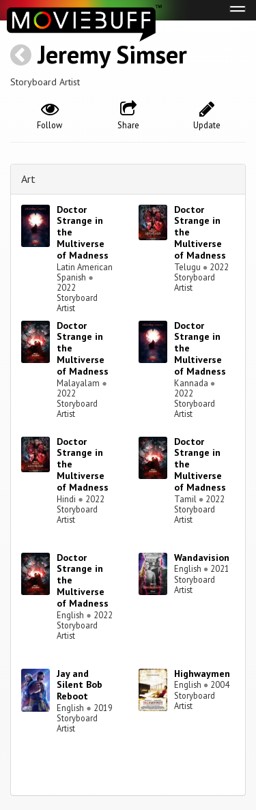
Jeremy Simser (112, 54)
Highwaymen (202, 673)
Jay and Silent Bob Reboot (79, 685)
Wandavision (201, 557)
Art (28, 179)
